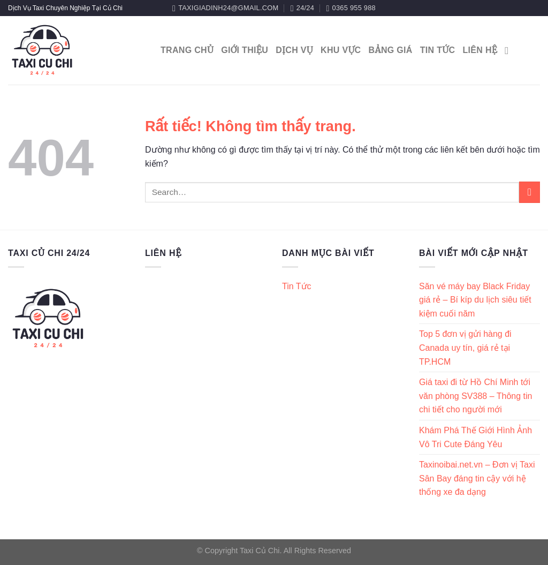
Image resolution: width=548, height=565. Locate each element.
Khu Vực (341, 50)
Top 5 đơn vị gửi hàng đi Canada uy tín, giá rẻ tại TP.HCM (465, 347)
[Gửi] (529, 192)
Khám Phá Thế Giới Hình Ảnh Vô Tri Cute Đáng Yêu (475, 437)
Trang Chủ (187, 50)
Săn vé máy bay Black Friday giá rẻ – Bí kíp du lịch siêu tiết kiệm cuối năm (475, 300)
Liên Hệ (479, 50)
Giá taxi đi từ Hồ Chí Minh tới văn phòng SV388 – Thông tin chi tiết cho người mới (475, 396)
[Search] (510, 50)
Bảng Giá (390, 50)
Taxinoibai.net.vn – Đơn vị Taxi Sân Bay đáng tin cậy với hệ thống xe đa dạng (477, 478)
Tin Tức (437, 50)
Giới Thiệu (244, 50)
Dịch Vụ (294, 50)
